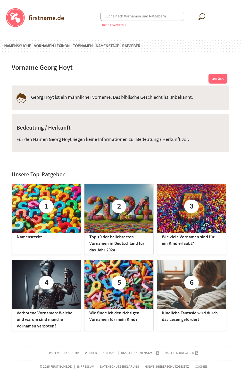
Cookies (201, 366)
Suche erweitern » (113, 25)
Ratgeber (131, 46)
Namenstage (107, 46)
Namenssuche (17, 46)
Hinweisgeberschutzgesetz (167, 366)
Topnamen (83, 46)
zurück (218, 78)
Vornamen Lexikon (52, 46)
